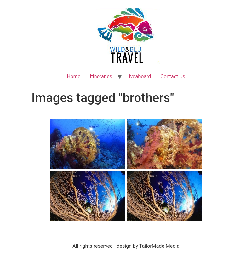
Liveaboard (138, 76)
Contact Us (172, 76)
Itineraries (101, 76)
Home (73, 76)
